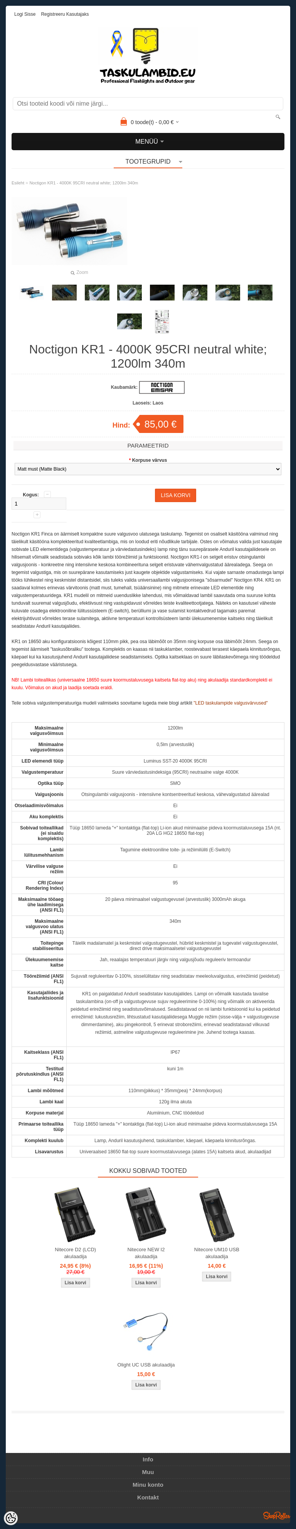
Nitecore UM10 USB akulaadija (216, 1253)
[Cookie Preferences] (11, 1518)
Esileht (18, 183)
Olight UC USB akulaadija (146, 1365)
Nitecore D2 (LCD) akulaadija (75, 1253)
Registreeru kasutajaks (65, 14)
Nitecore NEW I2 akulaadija (146, 1253)
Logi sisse (24, 14)
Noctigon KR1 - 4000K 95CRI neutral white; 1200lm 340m (83, 183)
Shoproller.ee (276, 1515)
